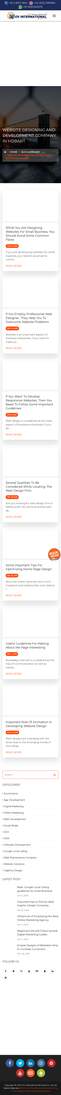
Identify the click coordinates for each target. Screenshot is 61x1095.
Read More (14, 265)
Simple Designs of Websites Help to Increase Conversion (37, 947)
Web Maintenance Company (19, 857)
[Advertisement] (30, 53)
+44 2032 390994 (44, 2)
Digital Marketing (13, 806)
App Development (13, 799)
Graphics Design (12, 870)
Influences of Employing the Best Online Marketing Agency (37, 918)
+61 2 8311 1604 (18, 2)
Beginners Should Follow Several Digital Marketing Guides (37, 932)
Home (13, 152)
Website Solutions (13, 864)
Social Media (10, 825)
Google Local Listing (14, 851)
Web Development (14, 819)
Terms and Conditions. (30, 1088)
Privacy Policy (28, 1091)
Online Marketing (13, 812)
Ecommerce (10, 793)
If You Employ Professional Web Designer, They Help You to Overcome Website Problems (29, 318)
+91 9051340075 (33, 6)
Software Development (16, 844)
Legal (39, 1091)
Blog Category (30, 152)
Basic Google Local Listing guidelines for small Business (34, 889)
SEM (5, 838)
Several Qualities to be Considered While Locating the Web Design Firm (29, 486)
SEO (5, 832)
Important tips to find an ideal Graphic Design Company (35, 903)
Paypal (46, 1091)
